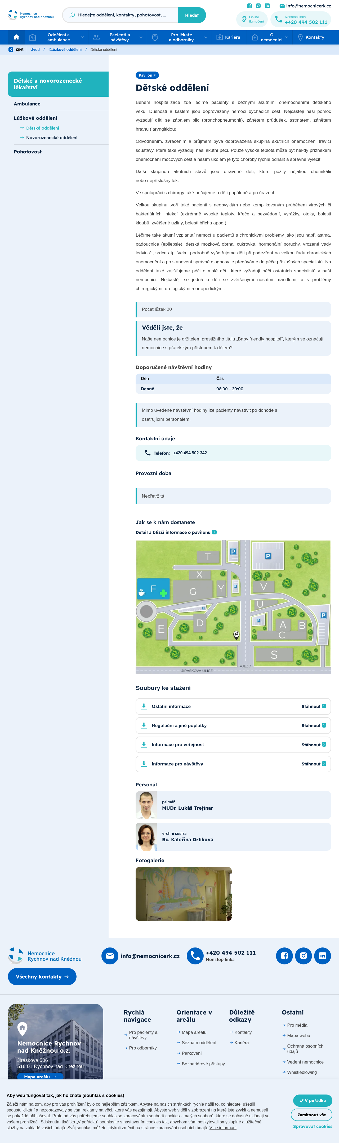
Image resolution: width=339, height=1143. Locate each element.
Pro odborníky (140, 1048)
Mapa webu (296, 1035)
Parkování (189, 1053)
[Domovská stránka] (44, 956)
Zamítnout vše (311, 1114)
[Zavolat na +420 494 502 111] (300, 19)
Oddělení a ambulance (68, 49)
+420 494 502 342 (190, 453)
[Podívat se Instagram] (258, 6)
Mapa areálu (37, 1076)
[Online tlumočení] (252, 19)
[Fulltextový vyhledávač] (120, 15)
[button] (56, 37)
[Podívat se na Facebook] (249, 6)
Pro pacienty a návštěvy (141, 1035)
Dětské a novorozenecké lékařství (126, 49)
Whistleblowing (299, 1072)
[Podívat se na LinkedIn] (267, 6)
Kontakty (240, 1032)
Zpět (15, 49)
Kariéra (239, 1042)
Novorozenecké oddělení (48, 137)
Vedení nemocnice (303, 1062)
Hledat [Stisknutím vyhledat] (192, 15)
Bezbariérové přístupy (200, 1063)
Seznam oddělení (196, 1042)
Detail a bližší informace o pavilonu (173, 532)
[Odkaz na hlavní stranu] (30, 15)
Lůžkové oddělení (180, 49)
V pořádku (313, 1100)
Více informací (223, 1128)
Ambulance (27, 104)
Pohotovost (28, 151)
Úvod (35, 49)
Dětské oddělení (39, 128)
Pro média (294, 1025)
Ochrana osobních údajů (303, 1049)
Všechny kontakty (39, 976)
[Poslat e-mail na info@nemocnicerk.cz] (305, 6)
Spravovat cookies (312, 1126)
